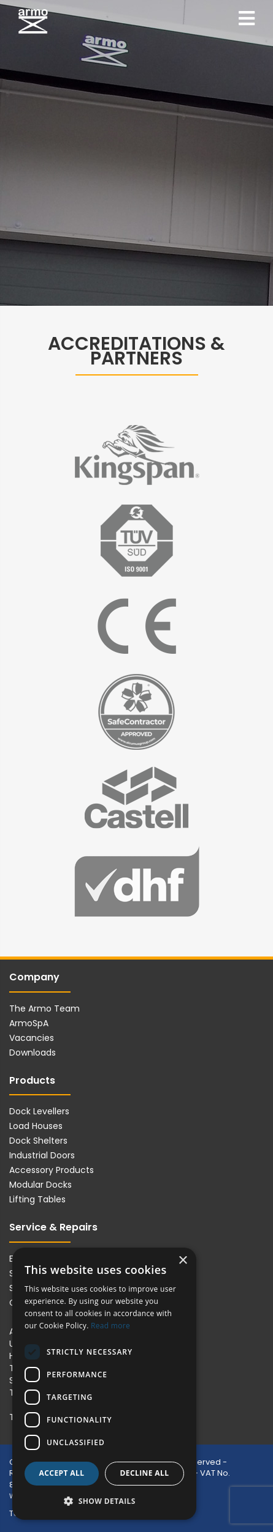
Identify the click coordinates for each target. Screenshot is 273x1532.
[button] (104, 1500)
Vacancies (31, 1038)
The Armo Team (44, 1008)
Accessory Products (51, 1170)
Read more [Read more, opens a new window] (110, 1325)
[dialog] (104, 1384)
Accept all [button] (62, 1473)
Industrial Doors (42, 1155)
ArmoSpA (28, 1023)
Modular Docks (40, 1185)
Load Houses (36, 1126)
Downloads (32, 1052)
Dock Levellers (39, 1111)
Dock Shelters (38, 1140)
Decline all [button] (144, 1473)
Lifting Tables (37, 1199)
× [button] (182, 1260)
